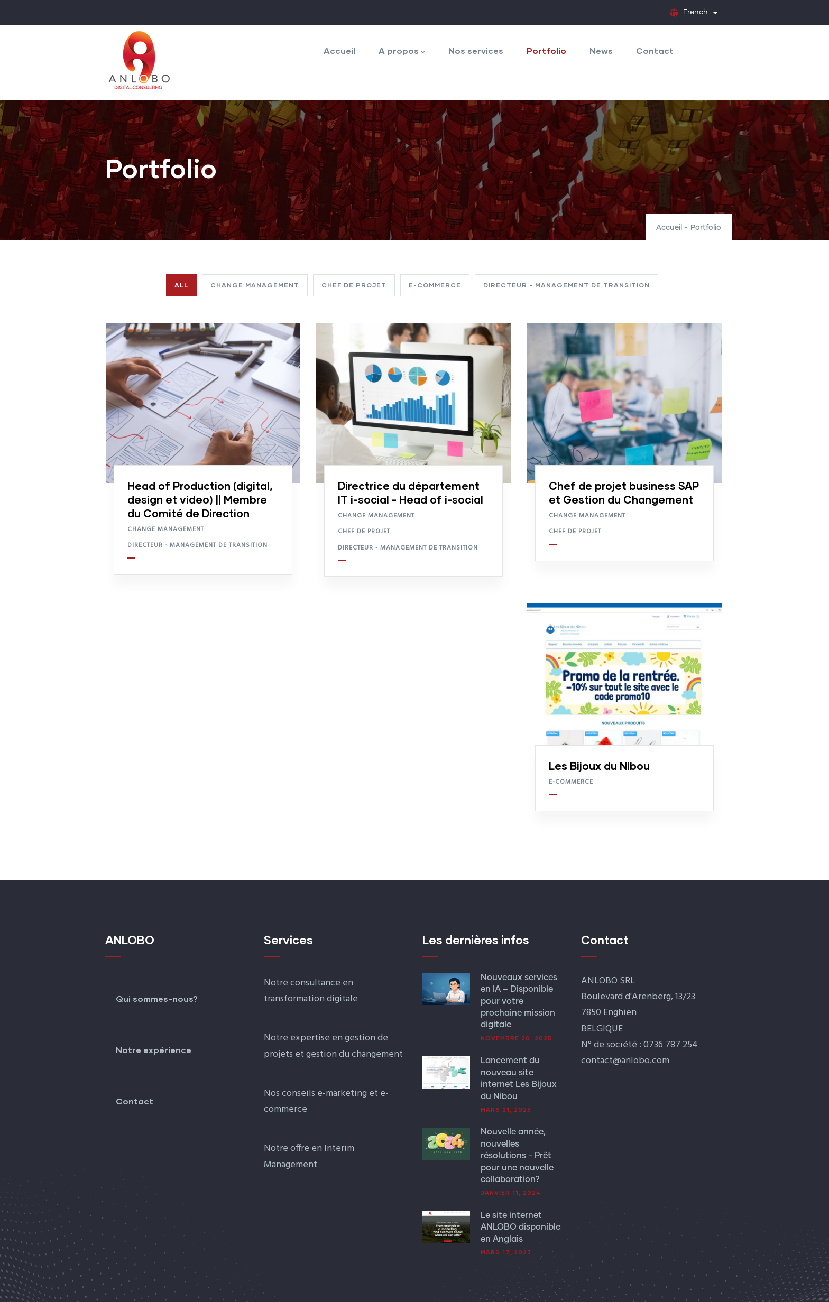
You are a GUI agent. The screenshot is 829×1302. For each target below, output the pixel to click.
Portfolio (546, 50)
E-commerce (571, 782)
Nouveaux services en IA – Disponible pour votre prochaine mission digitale (519, 1001)
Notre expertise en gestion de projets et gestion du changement (333, 1046)
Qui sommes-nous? (157, 998)
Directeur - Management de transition (197, 545)
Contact (655, 50)
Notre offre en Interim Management (309, 1156)
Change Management (165, 529)
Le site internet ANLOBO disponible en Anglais (520, 1227)
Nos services (475, 50)
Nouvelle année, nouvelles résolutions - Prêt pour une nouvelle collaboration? (517, 1156)
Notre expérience (153, 1050)
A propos (402, 51)
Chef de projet (364, 531)
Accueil (339, 50)
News (601, 50)
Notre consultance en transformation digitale (311, 991)
